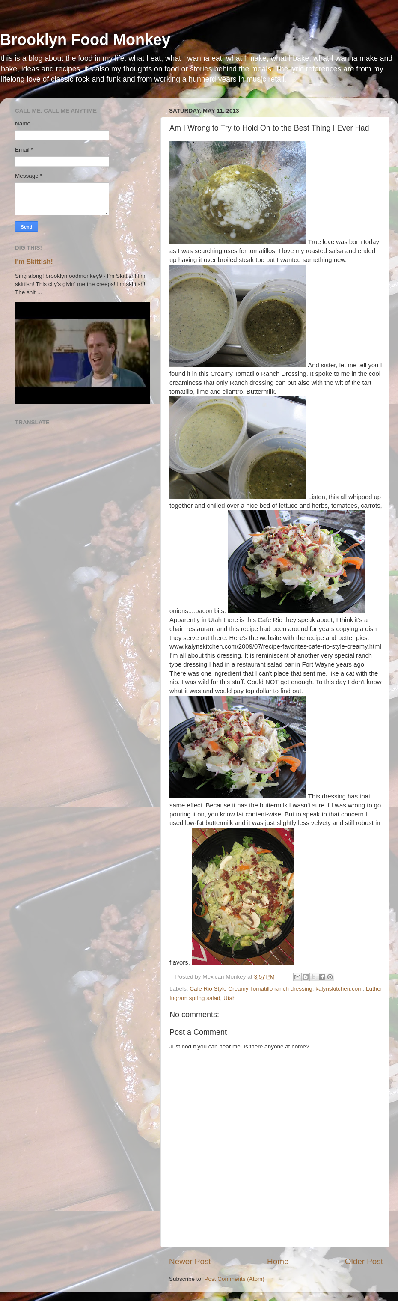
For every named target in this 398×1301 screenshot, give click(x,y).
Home (277, 1261)
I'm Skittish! (34, 261)
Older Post (364, 1261)
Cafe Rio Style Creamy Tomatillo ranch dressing (251, 988)
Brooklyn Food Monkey (85, 39)
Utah (229, 998)
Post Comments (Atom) (234, 1279)
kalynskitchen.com (338, 988)
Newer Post (190, 1261)
